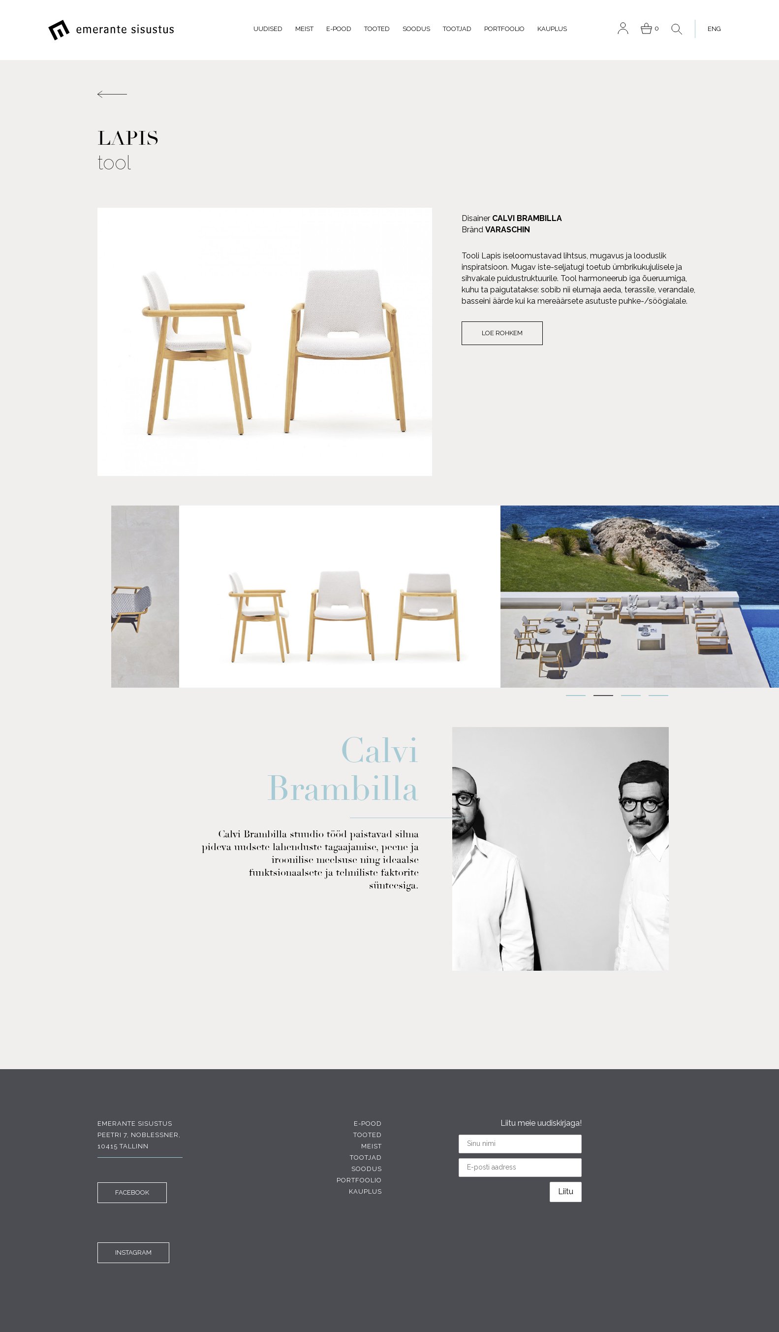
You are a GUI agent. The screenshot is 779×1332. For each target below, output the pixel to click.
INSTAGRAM (133, 1252)
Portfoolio (504, 28)
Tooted (377, 28)
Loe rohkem (502, 333)
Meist (304, 28)
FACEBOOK (132, 1192)
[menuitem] (711, 29)
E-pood (338, 28)
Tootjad (457, 28)
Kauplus (552, 28)
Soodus (416, 28)
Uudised (267, 28)
